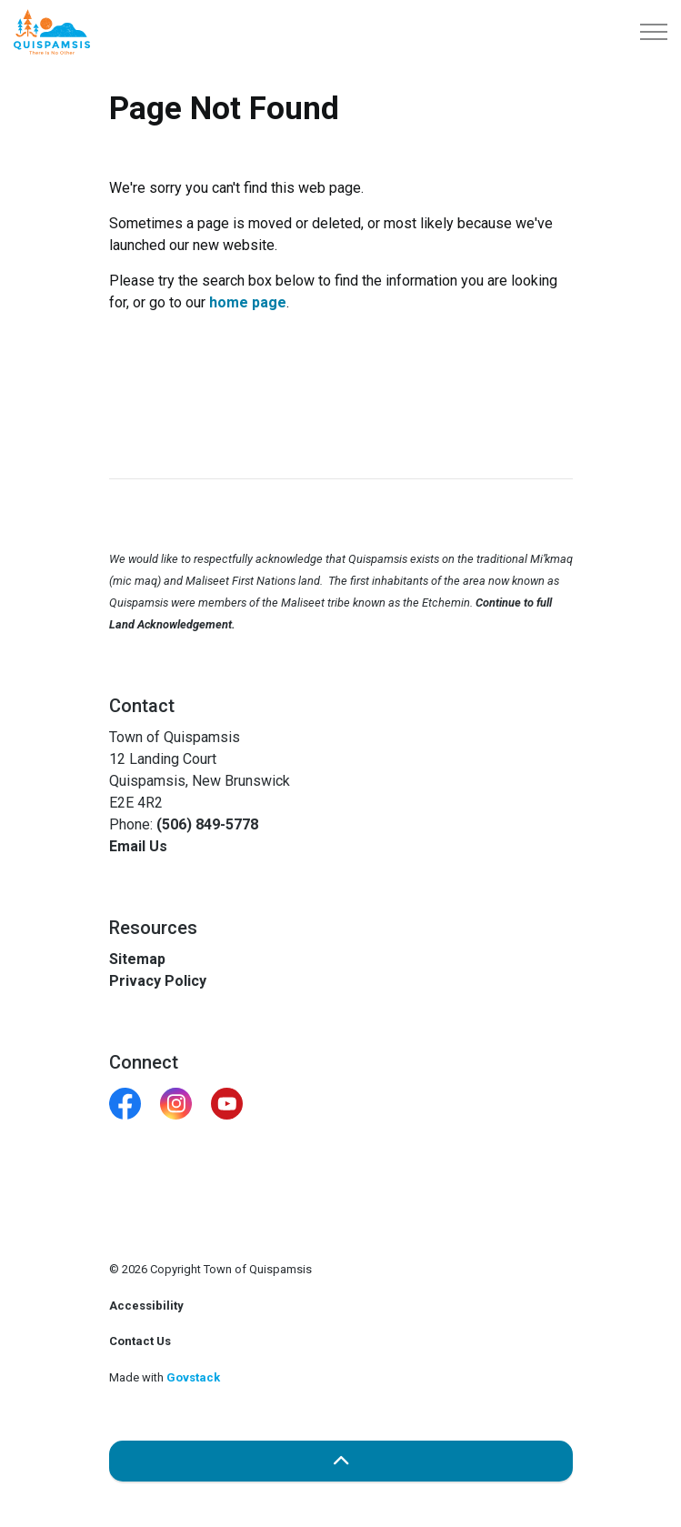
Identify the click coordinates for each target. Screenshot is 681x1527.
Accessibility (146, 1305)
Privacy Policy (157, 981)
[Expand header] (653, 32)
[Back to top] (341, 1461)
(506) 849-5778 (207, 824)
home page (247, 302)
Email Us (138, 846)
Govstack (193, 1377)
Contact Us (140, 1341)
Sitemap (137, 959)
